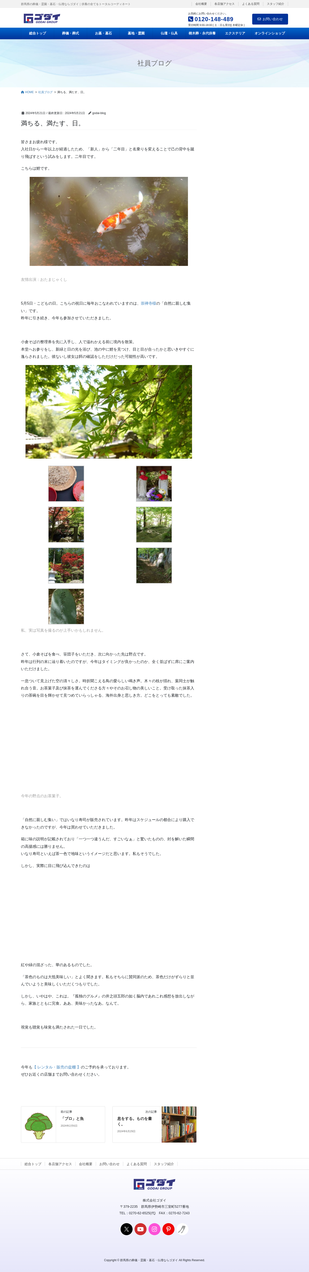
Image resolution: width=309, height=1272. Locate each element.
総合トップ (33, 1164)
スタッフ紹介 (275, 4)
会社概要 (201, 4)
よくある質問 (250, 4)
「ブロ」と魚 (72, 1119)
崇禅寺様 (148, 303)
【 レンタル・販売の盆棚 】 (56, 1067)
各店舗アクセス (224, 4)
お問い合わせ (270, 19)
